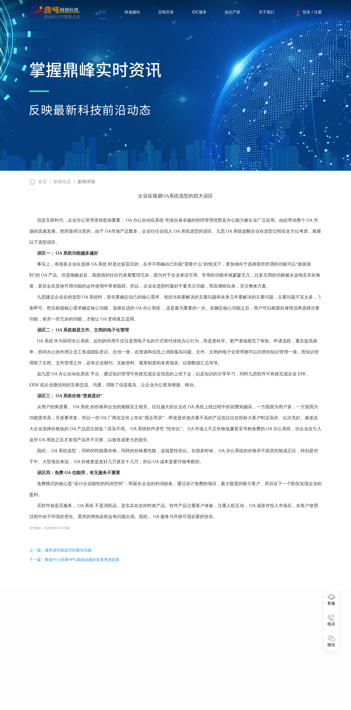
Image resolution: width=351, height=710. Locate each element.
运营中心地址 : (44, 670)
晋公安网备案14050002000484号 (188, 704)
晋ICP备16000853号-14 (132, 704)
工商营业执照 (226, 704)
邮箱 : (34, 659)
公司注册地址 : (44, 680)
